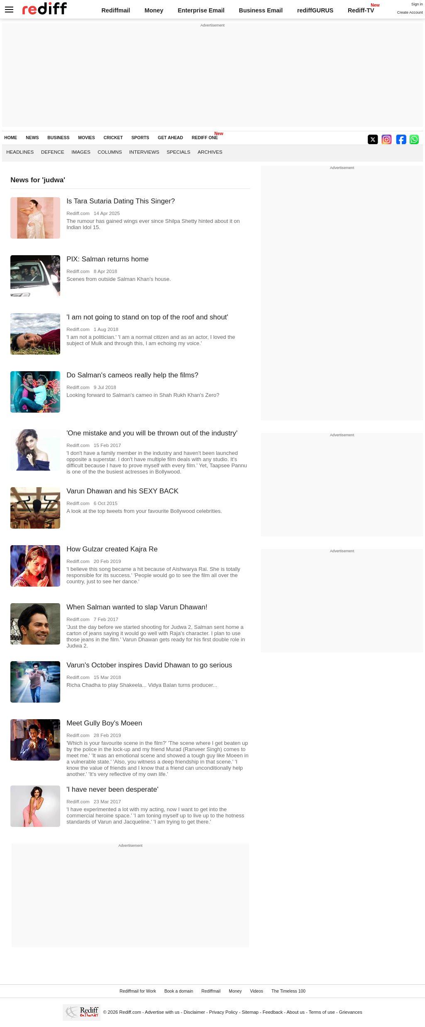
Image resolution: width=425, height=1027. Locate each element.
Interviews (144, 152)
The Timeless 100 (288, 991)
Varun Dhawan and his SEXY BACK (122, 491)
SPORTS (140, 137)
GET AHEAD (170, 137)
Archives (210, 152)
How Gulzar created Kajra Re (112, 549)
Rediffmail (115, 10)
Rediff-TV (361, 10)
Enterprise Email (201, 10)
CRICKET (113, 137)
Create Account (410, 12)
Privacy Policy (223, 1012)
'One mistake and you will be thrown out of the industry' (151, 433)
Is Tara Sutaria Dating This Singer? (120, 201)
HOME (10, 137)
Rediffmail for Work (138, 991)
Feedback (273, 1012)
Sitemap (250, 1012)
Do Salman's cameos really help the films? (132, 375)
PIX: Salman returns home (107, 259)
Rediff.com (130, 1012)
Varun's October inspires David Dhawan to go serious (149, 665)
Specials (178, 152)
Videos (256, 991)
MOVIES (86, 137)
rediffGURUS (315, 10)
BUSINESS (58, 137)
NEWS (32, 137)
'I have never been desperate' (112, 789)
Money (153, 10)
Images (80, 152)
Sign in (417, 4)
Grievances (350, 1012)
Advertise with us (162, 1012)
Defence (52, 152)
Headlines (20, 152)
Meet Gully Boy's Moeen (104, 723)
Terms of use (322, 1012)
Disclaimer (194, 1012)
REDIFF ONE (205, 137)
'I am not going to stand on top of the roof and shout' (147, 317)
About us (296, 1012)
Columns (110, 152)
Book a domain (178, 991)
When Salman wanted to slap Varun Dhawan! (137, 607)
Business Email (261, 10)
